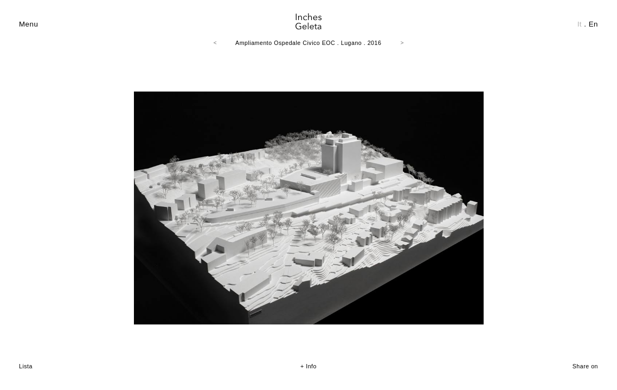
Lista (26, 366)
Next (589, 197)
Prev (27, 197)
